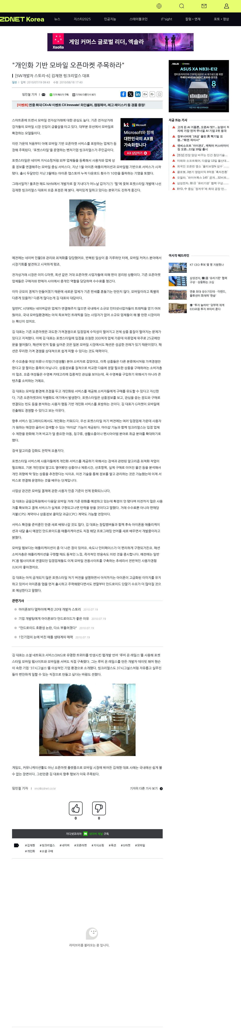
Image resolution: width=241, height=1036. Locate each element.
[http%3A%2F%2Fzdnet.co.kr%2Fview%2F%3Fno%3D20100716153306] (138, 94)
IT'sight (166, 19)
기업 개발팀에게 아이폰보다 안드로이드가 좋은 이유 (54, 618)
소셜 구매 (47, 851)
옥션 (113, 845)
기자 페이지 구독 (59, 95)
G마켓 (126, 845)
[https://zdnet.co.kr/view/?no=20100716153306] (123, 94)
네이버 (65, 845)
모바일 (141, 845)
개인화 (31, 851)
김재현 (31, 845)
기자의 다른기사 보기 (84, 95)
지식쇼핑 (99, 845)
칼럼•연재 (192, 19)
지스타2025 (82, 19)
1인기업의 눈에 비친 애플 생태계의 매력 (46, 637)
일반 (14, 82)
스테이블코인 (139, 19)
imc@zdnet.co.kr (45, 788)
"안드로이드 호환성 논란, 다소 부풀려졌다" (48, 627)
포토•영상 (221, 19)
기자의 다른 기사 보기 (146, 788)
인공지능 (110, 19)
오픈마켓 (81, 845)
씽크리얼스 (48, 845)
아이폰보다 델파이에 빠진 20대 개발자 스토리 (50, 609)
